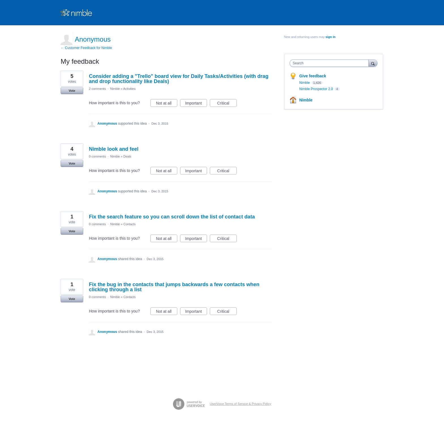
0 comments (97, 156)
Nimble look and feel (113, 149)
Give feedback (312, 76)
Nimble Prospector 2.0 (316, 89)
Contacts (129, 224)
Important (196, 104)
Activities (129, 88)
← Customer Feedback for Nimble (86, 48)
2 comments (97, 88)
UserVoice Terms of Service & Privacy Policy (240, 403)
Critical (227, 104)
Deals (127, 156)
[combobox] (331, 63)
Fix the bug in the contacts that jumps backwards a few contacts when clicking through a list (174, 287)
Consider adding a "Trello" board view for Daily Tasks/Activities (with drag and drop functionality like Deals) (178, 78)
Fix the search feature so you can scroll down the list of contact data (172, 217)
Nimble (115, 88)
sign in (331, 37)
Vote (72, 90)
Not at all (166, 104)
